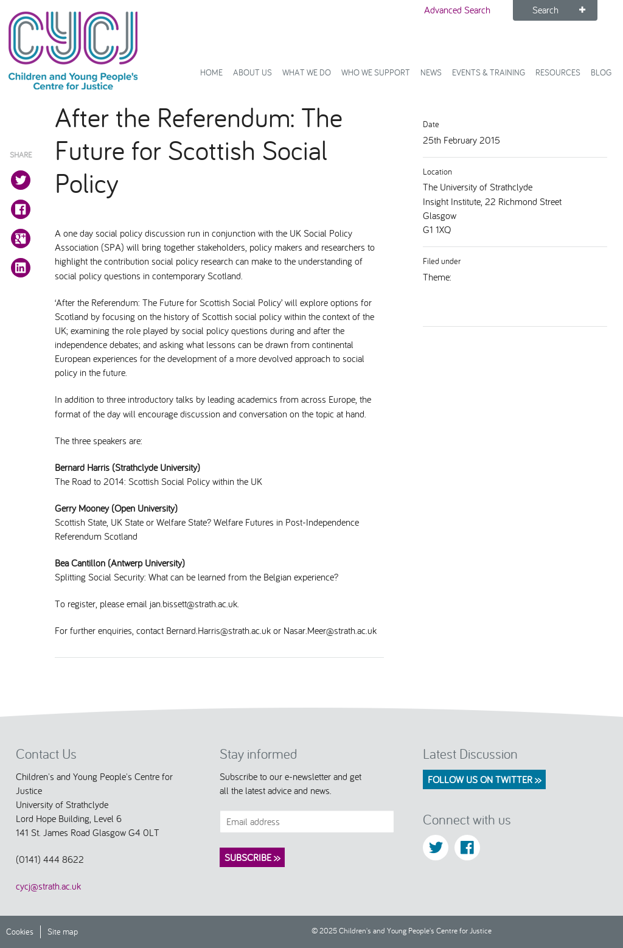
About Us (252, 72)
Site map (62, 931)
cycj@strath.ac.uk (48, 886)
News (431, 72)
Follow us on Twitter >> (484, 779)
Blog (601, 72)
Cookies (19, 931)
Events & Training (488, 72)
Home (211, 72)
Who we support (375, 72)
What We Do (306, 72)
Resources (557, 72)
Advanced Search (457, 10)
